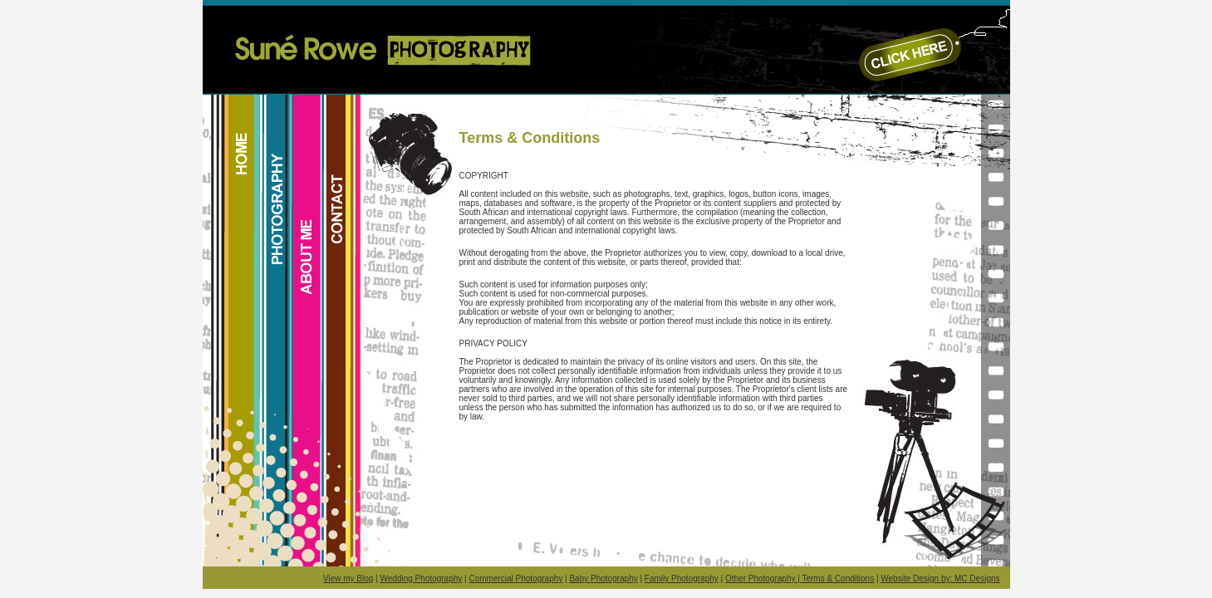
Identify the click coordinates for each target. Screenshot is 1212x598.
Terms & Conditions (838, 578)
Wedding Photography (421, 578)
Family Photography (682, 578)
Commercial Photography (515, 578)
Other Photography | (763, 578)
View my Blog (348, 578)
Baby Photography (603, 578)
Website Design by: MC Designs (940, 578)
